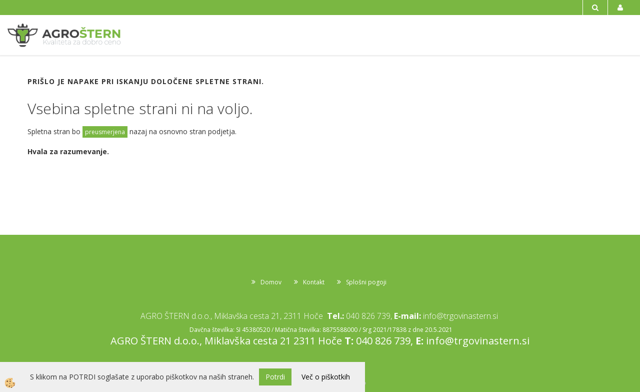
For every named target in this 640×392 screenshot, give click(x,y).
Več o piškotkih (326, 376)
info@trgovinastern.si (460, 315)
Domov (271, 282)
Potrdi (275, 376)
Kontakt (313, 282)
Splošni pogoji (366, 282)
